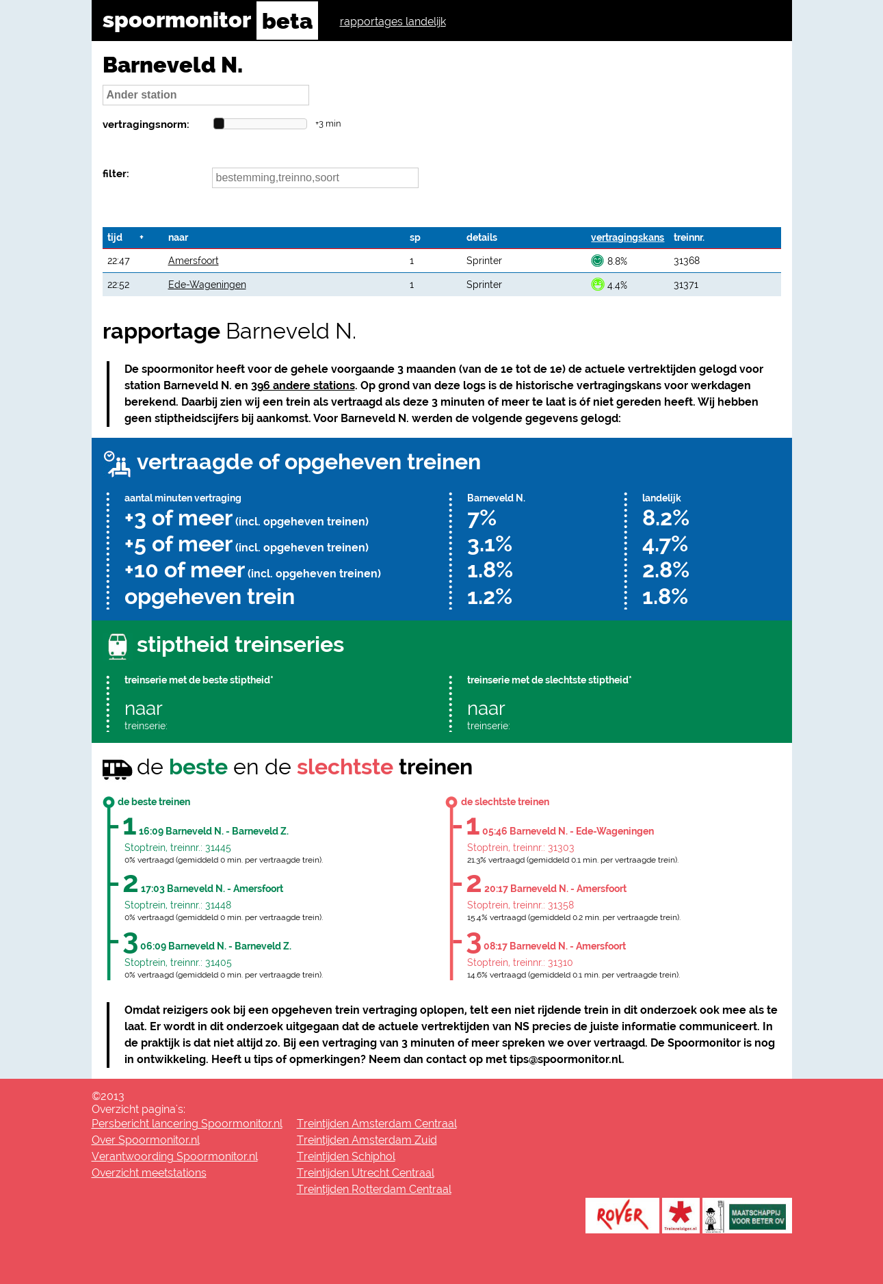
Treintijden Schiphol (346, 1156)
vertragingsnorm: (146, 124)
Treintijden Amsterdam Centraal (377, 1123)
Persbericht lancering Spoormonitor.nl (187, 1123)
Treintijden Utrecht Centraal (365, 1172)
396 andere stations (303, 385)
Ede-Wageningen (207, 284)
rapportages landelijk (393, 21)
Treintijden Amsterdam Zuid (367, 1140)
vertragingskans (627, 237)
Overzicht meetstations (149, 1172)
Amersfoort (193, 260)
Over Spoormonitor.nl (146, 1140)
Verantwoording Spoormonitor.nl (175, 1156)
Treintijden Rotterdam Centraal (374, 1189)
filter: (116, 173)
